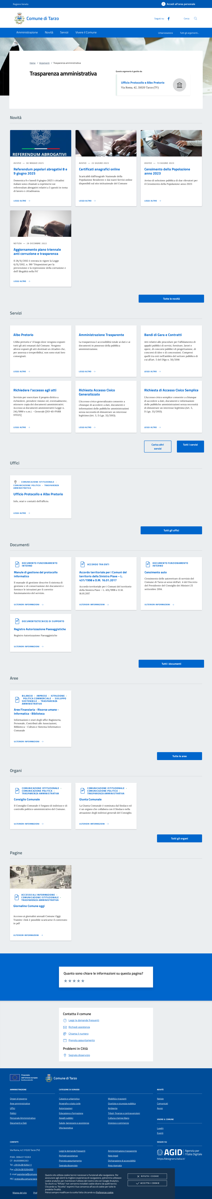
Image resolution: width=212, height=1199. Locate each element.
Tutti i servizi (190, 445)
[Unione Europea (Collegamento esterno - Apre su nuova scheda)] (24, 1078)
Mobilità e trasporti (117, 1099)
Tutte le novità (171, 299)
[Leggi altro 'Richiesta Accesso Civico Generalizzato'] (87, 427)
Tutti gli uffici (171, 530)
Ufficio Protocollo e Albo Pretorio (142, 82)
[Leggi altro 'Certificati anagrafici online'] (87, 200)
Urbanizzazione (165, 33)
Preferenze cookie (104, 1192)
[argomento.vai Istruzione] (58, 695)
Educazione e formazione (71, 1113)
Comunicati (162, 1103)
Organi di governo (18, 1099)
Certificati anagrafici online (99, 169)
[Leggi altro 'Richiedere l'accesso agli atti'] (21, 427)
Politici (13, 1113)
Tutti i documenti (171, 664)
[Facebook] (167, 18)
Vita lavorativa (66, 1128)
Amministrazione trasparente (122, 1151)
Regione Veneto (20, 4)
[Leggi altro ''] (21, 513)
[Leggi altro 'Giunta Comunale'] (94, 824)
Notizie (160, 1099)
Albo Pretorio (23, 334)
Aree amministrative (20, 1103)
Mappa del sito (20, 1193)
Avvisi (160, 1108)
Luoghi (160, 1128)
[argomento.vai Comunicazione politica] (27, 485)
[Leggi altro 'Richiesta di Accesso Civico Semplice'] (152, 427)
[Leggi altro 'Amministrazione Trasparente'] (87, 371)
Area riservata (115, 1165)
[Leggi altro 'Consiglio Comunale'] (29, 824)
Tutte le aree (179, 756)
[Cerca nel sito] (195, 18)
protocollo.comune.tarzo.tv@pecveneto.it (34, 1179)
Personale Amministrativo (22, 1118)
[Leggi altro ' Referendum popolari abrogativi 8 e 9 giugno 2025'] (22, 200)
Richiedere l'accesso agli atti (34, 390)
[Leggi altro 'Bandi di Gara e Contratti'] (152, 371)
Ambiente (112, 1108)
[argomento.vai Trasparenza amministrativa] (39, 702)
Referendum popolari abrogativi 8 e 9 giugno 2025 (40, 171)
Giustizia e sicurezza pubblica (122, 1103)
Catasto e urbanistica (69, 1099)
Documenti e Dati (18, 1123)
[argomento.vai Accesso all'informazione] (38, 894)
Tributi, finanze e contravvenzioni (124, 1113)
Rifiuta (147, 1176)
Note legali (113, 1156)
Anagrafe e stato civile (69, 1103)
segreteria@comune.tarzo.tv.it (32, 1174)
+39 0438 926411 (23, 1165)
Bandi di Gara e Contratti (163, 334)
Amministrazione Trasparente (101, 334)
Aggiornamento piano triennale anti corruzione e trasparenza (37, 251)
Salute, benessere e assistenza (74, 1123)
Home (32, 63)
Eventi (160, 1133)
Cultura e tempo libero (118, 1118)
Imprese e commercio (118, 1123)
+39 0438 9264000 (23, 1169)
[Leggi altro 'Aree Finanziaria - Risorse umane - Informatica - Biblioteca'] (29, 741)
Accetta (147, 1183)
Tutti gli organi (179, 838)
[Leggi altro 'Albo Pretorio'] (21, 371)
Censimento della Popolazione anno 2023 (167, 171)
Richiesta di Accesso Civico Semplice (171, 390)
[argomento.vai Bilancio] (27, 695)
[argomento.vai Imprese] (42, 695)
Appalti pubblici (66, 1118)
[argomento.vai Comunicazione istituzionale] (38, 481)
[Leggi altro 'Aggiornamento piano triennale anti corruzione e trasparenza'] (22, 281)
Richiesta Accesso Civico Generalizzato (97, 392)
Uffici (12, 1108)
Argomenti (44, 63)
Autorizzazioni (65, 1108)
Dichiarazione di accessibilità (121, 1160)
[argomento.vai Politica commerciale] (37, 698)
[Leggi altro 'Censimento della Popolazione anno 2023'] (152, 200)
